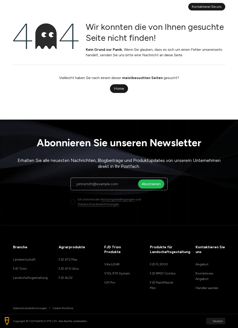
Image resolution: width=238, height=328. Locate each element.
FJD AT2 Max (68, 259)
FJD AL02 (66, 278)
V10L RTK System (117, 273)
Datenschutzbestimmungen (98, 204)
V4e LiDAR (112, 264)
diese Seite (173, 55)
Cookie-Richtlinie (62, 308)
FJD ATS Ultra (69, 269)
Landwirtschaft (24, 259)
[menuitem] (68, 6)
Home (119, 88)
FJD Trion (20, 269)
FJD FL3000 (159, 264)
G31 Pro (109, 282)
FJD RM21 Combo (163, 273)
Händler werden (207, 288)
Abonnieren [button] (152, 184)
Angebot (202, 264)
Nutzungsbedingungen (118, 199)
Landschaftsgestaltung (30, 278)
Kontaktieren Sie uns (207, 7)
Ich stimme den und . (109, 201)
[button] (7, 321)
